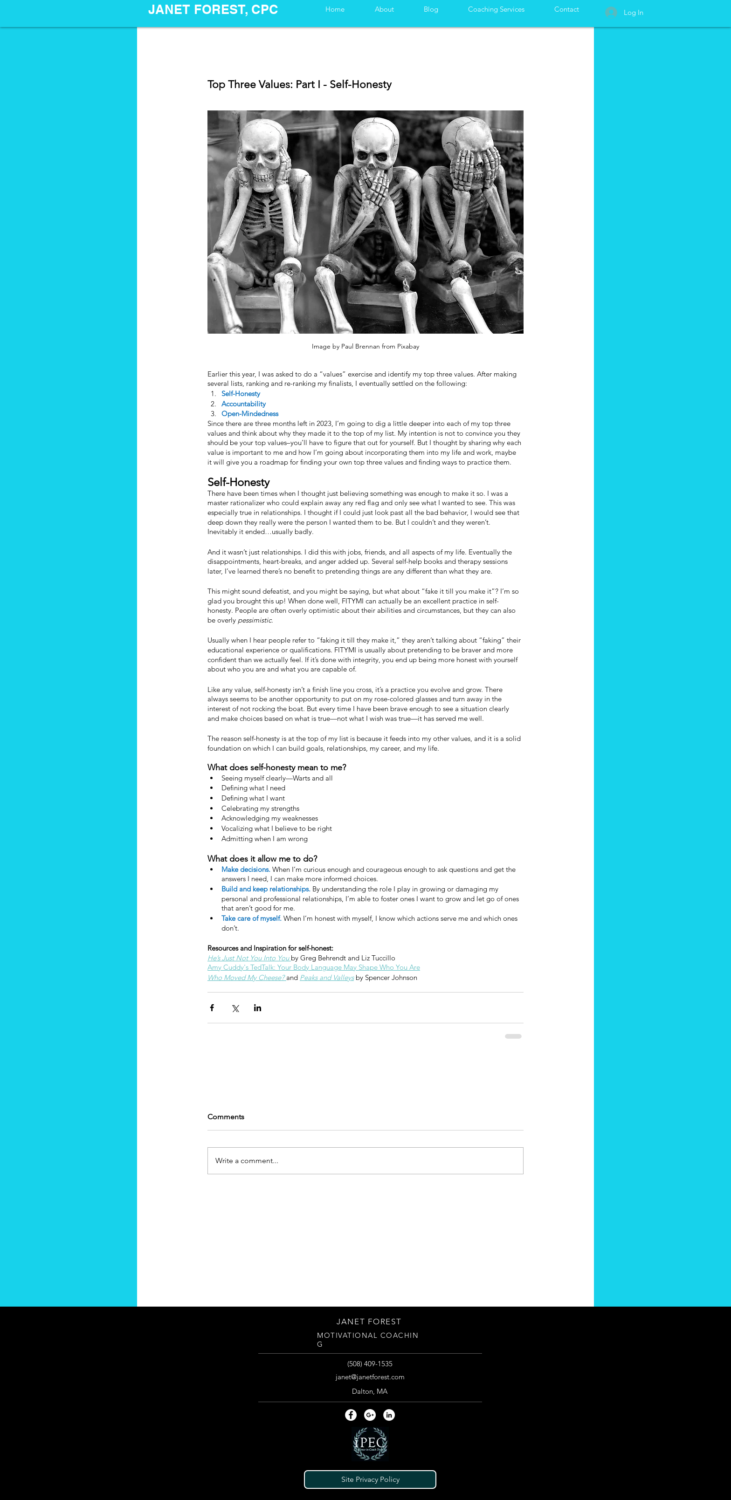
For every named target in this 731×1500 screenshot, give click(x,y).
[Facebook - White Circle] (351, 1415)
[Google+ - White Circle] (370, 1415)
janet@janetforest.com (370, 1376)
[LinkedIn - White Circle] (389, 1415)
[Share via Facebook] (211, 1007)
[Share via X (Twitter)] (234, 1007)
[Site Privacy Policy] (370, 1479)
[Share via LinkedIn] (257, 1007)
